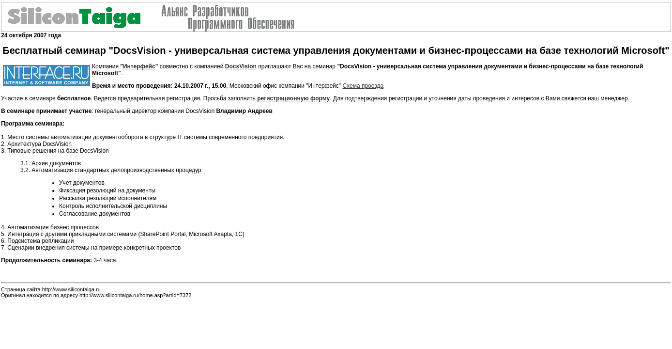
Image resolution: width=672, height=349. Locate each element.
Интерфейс (139, 66)
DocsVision (241, 66)
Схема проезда (362, 85)
